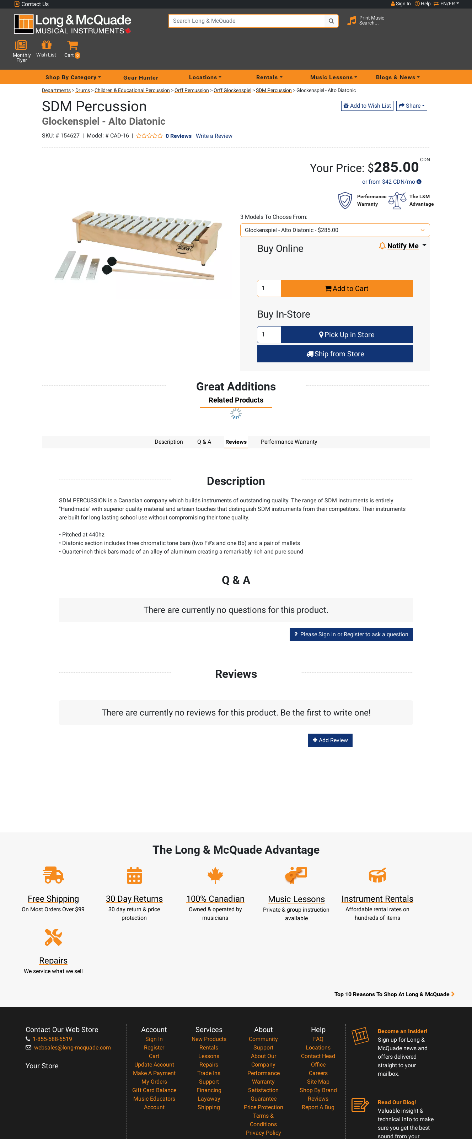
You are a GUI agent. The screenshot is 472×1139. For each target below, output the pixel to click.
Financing (209, 1023)
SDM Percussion (274, 65)
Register (154, 981)
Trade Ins (208, 1006)
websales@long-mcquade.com (68, 981)
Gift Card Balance (154, 1023)
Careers (318, 1006)
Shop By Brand (318, 1023)
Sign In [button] (401, 3)
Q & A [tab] (204, 416)
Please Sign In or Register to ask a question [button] (351, 609)
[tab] (236, 377)
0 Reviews (179, 110)
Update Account (154, 998)
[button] (455, 26)
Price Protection (263, 1040)
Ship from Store (335, 328)
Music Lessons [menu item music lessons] (331, 52)
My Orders (154, 1015)
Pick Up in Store (347, 309)
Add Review (330, 715)
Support (209, 1015)
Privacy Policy (263, 1066)
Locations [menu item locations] (203, 52)
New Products (209, 972)
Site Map (318, 1015)
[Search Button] (325, 26)
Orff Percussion (192, 65)
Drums (82, 65)
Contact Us (31, 4)
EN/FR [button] (444, 3)
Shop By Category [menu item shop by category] (71, 52)
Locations (318, 981)
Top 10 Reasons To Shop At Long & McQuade (394, 928)
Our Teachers (263, 1083)
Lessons (208, 989)
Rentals (208, 981)
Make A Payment (154, 1006)
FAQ (318, 972)
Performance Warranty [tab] (289, 416)
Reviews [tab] (236, 417)
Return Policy (263, 1074)
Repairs (208, 998)
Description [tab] (169, 416)
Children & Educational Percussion (132, 65)
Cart (154, 989)
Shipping (209, 1040)
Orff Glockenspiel (232, 65)
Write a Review (214, 110)
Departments (56, 65)
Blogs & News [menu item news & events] (395, 52)
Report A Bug (318, 1040)
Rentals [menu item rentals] (267, 52)
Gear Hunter (141, 52)
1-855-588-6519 (49, 972)
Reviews (318, 1032)
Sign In (154, 972)
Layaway (209, 1032)
